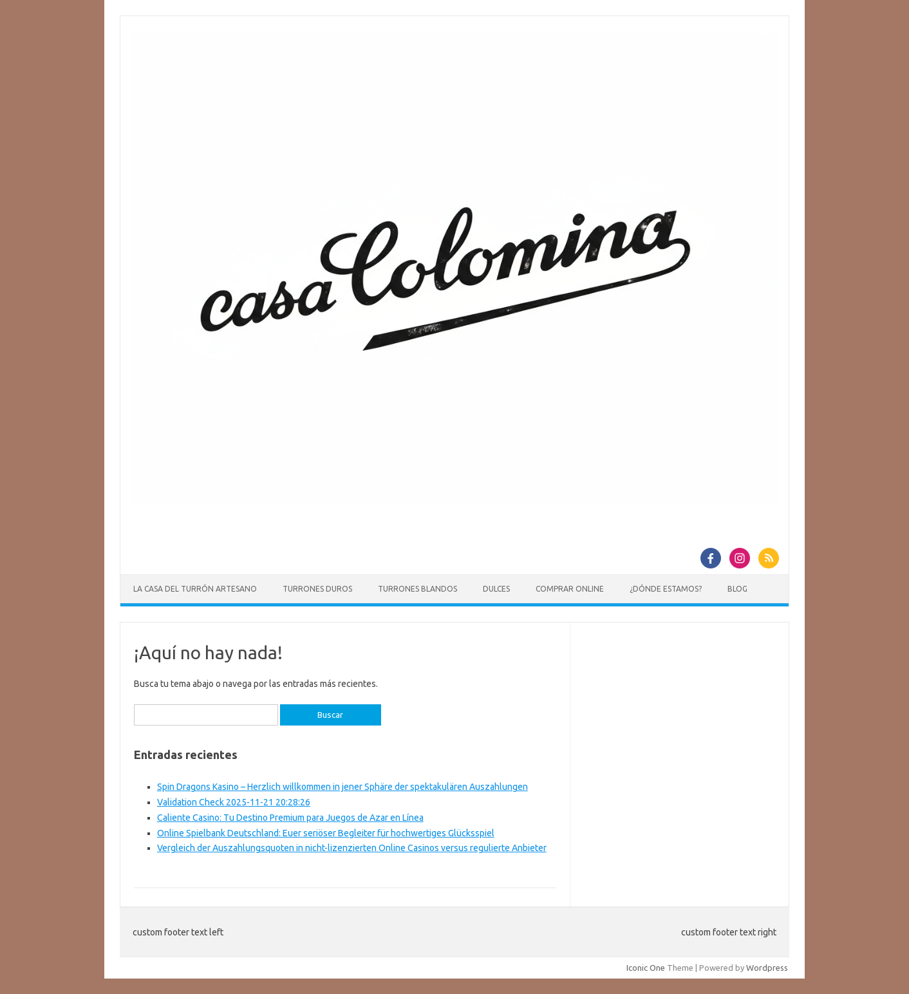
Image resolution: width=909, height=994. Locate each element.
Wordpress (767, 967)
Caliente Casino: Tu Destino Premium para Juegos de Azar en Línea (290, 817)
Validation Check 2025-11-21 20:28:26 (233, 802)
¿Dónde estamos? (666, 589)
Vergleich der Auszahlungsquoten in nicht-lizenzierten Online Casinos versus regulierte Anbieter (352, 848)
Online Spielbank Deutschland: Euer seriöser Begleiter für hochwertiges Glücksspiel (325, 833)
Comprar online (570, 589)
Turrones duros (317, 589)
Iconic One (645, 967)
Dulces (496, 589)
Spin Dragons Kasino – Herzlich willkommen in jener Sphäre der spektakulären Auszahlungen (342, 787)
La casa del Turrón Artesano (195, 589)
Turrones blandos (417, 589)
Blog (737, 589)
